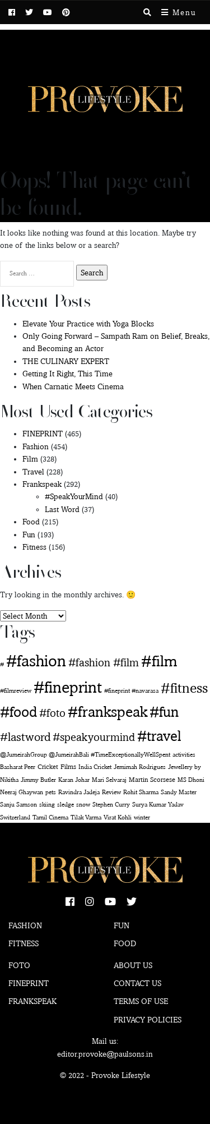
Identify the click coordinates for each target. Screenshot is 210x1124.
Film (30, 458)
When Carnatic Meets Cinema (73, 386)
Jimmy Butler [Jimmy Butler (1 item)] (38, 780)
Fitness (34, 546)
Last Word (62, 509)
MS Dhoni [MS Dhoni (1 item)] (191, 780)
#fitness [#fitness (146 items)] (184, 687)
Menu (178, 12)
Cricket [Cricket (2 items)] (48, 766)
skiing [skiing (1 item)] (47, 804)
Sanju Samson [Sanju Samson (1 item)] (18, 804)
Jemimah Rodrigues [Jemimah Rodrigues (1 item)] (140, 767)
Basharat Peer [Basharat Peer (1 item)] (17, 767)
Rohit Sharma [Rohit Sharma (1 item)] (140, 792)
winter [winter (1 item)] (142, 817)
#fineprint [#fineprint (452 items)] (68, 687)
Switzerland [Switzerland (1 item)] (15, 817)
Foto (19, 965)
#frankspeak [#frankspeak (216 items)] (107, 711)
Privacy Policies (147, 1019)
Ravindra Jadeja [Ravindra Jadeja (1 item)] (79, 792)
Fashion (35, 446)
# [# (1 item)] (2, 664)
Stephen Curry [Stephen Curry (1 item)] (111, 804)
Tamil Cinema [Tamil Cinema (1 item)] (50, 817)
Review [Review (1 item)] (111, 792)
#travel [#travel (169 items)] (159, 735)
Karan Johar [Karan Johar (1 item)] (74, 780)
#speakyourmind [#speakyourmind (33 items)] (94, 737)
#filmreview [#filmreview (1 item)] (15, 690)
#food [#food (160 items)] (18, 711)
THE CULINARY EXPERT (65, 361)
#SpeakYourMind (74, 496)
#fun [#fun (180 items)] (164, 712)
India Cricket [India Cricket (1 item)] (94, 767)
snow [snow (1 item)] (83, 804)
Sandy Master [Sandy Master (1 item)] (179, 792)
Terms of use (141, 1001)
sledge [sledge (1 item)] (65, 804)
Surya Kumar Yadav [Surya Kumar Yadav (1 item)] (158, 804)
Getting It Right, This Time (67, 373)
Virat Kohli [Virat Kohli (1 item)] (118, 817)
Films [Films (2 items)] (68, 766)
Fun (28, 534)
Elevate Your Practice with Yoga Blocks (88, 323)
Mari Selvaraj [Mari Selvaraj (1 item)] (109, 780)
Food (31, 521)
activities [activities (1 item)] (183, 754)
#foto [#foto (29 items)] (52, 713)
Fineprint (28, 983)
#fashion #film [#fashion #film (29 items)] (103, 662)
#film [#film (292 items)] (159, 660)
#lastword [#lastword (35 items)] (25, 737)
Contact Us (137, 983)
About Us (133, 965)
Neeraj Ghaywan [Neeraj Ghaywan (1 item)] (21, 792)
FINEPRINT (42, 433)
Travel (33, 471)
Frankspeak (42, 484)
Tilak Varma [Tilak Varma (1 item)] (86, 817)
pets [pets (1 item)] (50, 792)
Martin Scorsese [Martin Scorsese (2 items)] (152, 779)
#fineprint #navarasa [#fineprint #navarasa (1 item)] (131, 690)
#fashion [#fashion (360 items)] (36, 660)
